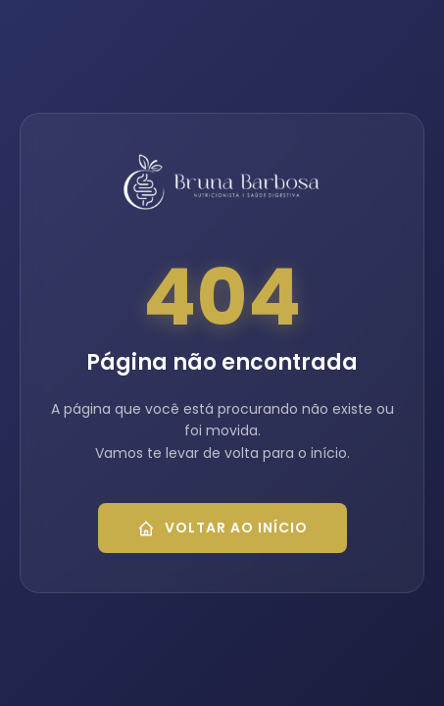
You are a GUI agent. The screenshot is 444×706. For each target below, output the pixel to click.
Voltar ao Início (222, 527)
